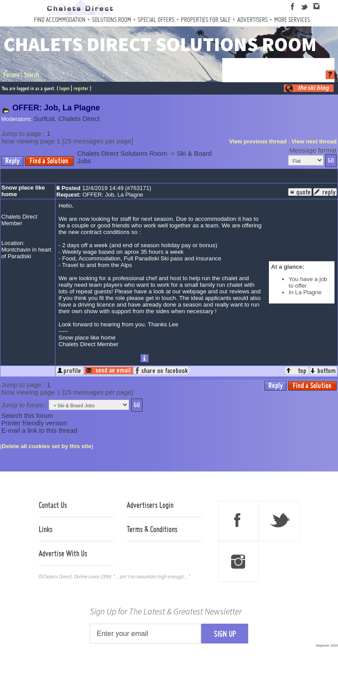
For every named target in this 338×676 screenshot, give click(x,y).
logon (64, 88)
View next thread (314, 141)
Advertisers (252, 19)
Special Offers (156, 19)
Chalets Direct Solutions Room (122, 153)
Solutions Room (111, 19)
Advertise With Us (63, 553)
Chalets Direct (78, 118)
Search (31, 75)
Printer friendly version (34, 423)
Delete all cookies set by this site (46, 446)
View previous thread (258, 141)
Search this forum (27, 415)
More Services (292, 19)
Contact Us (53, 505)
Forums (12, 75)
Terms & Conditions (152, 529)
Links (45, 529)
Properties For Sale (206, 19)
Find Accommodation (59, 19)
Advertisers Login (150, 505)
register (80, 88)
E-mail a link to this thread (39, 430)
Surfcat (44, 118)
